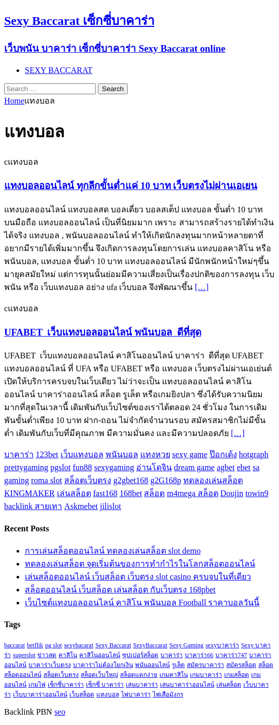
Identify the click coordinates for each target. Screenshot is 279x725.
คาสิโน (67, 655)
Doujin (232, 493)
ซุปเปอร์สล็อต (140, 655)
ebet (244, 467)
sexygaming (114, 467)
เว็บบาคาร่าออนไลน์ (40, 694)
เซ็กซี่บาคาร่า (66, 684)
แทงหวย (155, 454)
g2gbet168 (131, 480)
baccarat (14, 645)
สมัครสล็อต (241, 665)
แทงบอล (107, 694)
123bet (47, 454)
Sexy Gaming (186, 645)
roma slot (46, 480)
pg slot (53, 645)
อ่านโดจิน (154, 467)
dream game (194, 467)
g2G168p (166, 480)
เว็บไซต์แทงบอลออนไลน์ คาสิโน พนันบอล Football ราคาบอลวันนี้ (142, 602)
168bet (131, 493)
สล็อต (154, 493)
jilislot (110, 506)
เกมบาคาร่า (206, 674)
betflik (35, 645)
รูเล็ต (178, 665)
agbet (226, 467)
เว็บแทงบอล (82, 454)
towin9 (256, 493)
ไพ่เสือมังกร (168, 694)
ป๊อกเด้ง (223, 454)
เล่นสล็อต (74, 493)
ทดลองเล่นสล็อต (213, 480)
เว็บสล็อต (81, 694)
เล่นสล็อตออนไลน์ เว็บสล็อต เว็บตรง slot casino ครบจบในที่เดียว (138, 576)
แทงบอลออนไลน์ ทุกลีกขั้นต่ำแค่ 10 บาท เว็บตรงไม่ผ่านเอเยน (130, 185)
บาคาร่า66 (199, 655)
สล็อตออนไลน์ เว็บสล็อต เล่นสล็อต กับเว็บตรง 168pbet (120, 589)
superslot (24, 655)
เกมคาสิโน (173, 674)
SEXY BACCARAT (59, 70)
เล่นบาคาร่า (142, 684)
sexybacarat (79, 645)
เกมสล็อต (236, 674)
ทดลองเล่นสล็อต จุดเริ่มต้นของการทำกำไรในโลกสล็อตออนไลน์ (140, 563)
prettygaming (26, 467)
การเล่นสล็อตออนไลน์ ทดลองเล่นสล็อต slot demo (113, 550)
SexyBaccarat (150, 645)
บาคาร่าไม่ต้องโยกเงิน (103, 665)
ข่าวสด (46, 655)
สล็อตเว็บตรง (87, 480)
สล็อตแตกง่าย (138, 674)
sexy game (190, 454)
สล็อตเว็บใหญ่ (99, 674)
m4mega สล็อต (192, 493)
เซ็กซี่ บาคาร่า (105, 684)
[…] (202, 287)
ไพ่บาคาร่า (136, 694)
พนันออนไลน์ (152, 665)
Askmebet (81, 506)
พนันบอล (122, 454)
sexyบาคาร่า (222, 645)
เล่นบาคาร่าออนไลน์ (187, 684)
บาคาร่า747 (231, 655)
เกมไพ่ (37, 684)
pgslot (60, 467)
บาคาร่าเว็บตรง (49, 665)
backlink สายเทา (33, 506)
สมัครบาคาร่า (205, 665)
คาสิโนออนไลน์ (99, 655)
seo (59, 711)
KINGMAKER (29, 493)
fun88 (82, 467)
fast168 (105, 493)
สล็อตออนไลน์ (22, 674)
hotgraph (254, 454)
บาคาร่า (19, 454)
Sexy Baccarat (113, 645)
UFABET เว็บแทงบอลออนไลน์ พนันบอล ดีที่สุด (102, 332)
